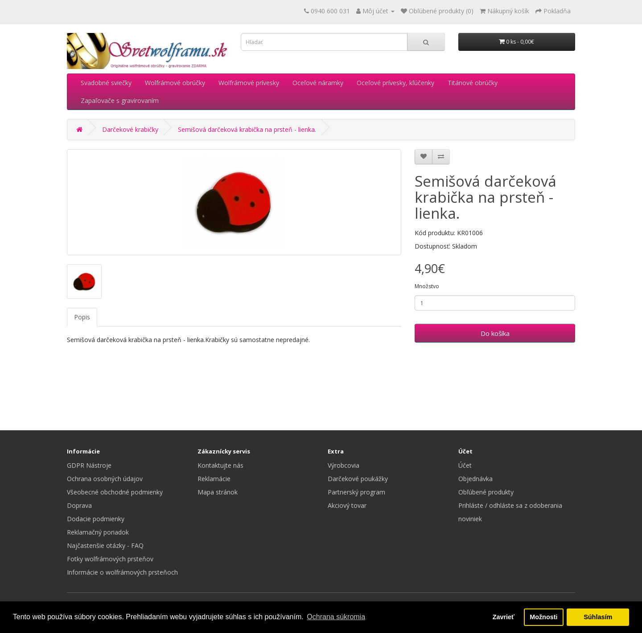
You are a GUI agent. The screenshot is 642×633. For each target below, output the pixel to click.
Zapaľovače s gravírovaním (120, 100)
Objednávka (475, 478)
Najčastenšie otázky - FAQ (105, 545)
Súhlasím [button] (598, 617)
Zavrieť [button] (503, 617)
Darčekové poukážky (358, 478)
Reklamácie (214, 478)
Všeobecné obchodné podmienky (115, 492)
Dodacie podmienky (95, 519)
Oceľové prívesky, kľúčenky (395, 82)
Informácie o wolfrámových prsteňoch (122, 572)
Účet (465, 465)
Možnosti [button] (543, 617)
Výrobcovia (343, 465)
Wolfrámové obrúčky (175, 82)
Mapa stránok (218, 492)
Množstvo (427, 286)
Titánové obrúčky (473, 82)
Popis (82, 317)
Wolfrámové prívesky (248, 82)
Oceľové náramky (317, 82)
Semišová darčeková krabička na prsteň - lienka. (247, 129)
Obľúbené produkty (486, 492)
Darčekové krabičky (130, 129)
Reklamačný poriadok (98, 532)
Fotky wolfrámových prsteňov (110, 559)
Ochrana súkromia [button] (336, 617)
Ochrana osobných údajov (105, 478)
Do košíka (495, 333)
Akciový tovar (347, 505)
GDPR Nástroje (89, 465)
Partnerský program (356, 492)
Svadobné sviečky (106, 82)
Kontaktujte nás (220, 465)
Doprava (79, 505)
